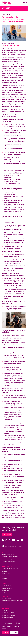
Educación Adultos (6, 602)
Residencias (4, 578)
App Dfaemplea (5, 590)
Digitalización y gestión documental (10, 619)
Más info (4, 628)
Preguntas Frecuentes (7, 588)
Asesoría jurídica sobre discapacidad (10, 556)
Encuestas (4, 613)
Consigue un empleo (6, 585)
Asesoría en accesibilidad (7, 558)
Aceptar (5, 632)
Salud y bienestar (7, 566)
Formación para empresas (7, 617)
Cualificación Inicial (6, 603)
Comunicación (6, 7)
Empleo (4, 583)
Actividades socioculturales (8, 559)
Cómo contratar (5, 586)
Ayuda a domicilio (6, 573)
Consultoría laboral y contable (8, 612)
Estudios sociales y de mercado (9, 615)
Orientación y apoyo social (8, 554)
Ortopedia (4, 571)
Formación (5, 596)
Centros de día (5, 576)
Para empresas (6, 608)
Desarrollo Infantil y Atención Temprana (10, 568)
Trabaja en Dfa (5, 592)
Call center (4, 610)
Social (3, 552)
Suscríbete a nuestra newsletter (12, 546)
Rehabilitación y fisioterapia (8, 569)
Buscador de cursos (6, 598)
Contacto (6, 534)
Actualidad (5, 8)
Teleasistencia (5, 575)
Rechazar (14, 632)
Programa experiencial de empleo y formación (12, 600)
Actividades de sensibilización (8, 561)
